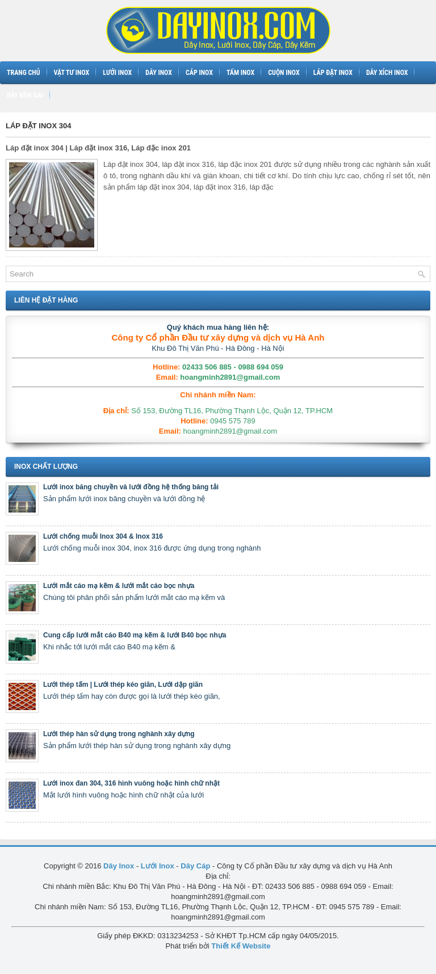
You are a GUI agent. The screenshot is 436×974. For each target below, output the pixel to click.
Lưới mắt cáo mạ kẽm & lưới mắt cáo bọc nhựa (118, 586)
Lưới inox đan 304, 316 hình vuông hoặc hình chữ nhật (131, 783)
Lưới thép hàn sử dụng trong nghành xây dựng (119, 734)
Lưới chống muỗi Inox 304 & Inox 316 (103, 536)
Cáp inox (199, 73)
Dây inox (158, 73)
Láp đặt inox (333, 73)
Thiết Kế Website (240, 946)
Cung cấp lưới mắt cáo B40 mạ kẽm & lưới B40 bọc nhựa (134, 635)
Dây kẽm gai (25, 95)
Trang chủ (23, 73)
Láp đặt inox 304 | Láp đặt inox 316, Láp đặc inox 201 (98, 148)
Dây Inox (118, 866)
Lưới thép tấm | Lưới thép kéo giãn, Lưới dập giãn (123, 684)
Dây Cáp (195, 866)
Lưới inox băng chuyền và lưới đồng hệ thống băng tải (131, 487)
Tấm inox (240, 73)
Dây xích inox (387, 73)
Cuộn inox (283, 73)
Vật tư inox (72, 73)
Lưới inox (117, 73)
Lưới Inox (157, 866)
